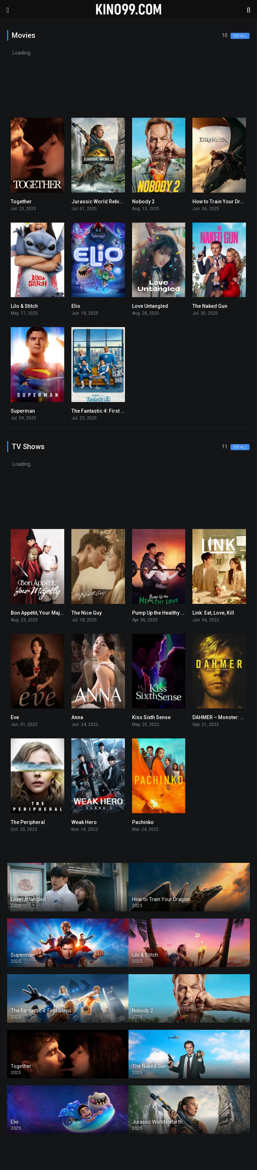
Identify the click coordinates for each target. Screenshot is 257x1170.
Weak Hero (84, 822)
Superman (23, 411)
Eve (15, 717)
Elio (75, 306)
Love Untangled (150, 306)
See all (240, 36)
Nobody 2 (143, 201)
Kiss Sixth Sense (151, 717)
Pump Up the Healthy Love (162, 613)
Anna (77, 717)
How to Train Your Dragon (222, 201)
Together (21, 201)
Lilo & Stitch (24, 306)
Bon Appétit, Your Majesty (40, 613)
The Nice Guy (86, 613)
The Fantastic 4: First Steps (102, 411)
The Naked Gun (209, 306)
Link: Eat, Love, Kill (213, 613)
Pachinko (143, 822)
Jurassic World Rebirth (98, 201)
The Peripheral (28, 822)
